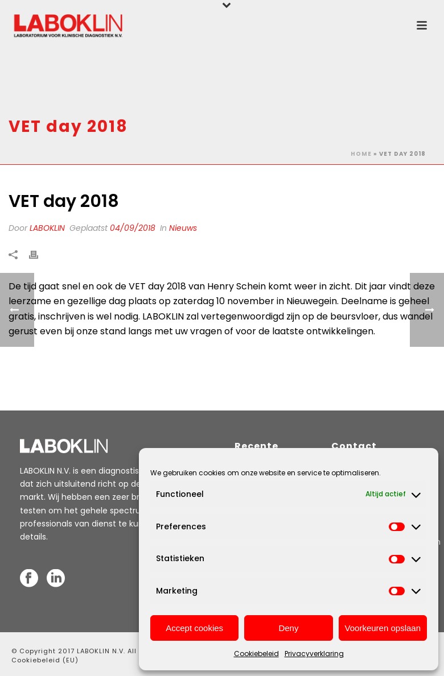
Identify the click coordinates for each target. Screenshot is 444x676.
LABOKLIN (47, 228)
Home (361, 154)
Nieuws (183, 228)
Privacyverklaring (314, 653)
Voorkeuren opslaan (383, 628)
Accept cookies (194, 628)
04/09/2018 (132, 228)
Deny (288, 628)
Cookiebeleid (256, 653)
